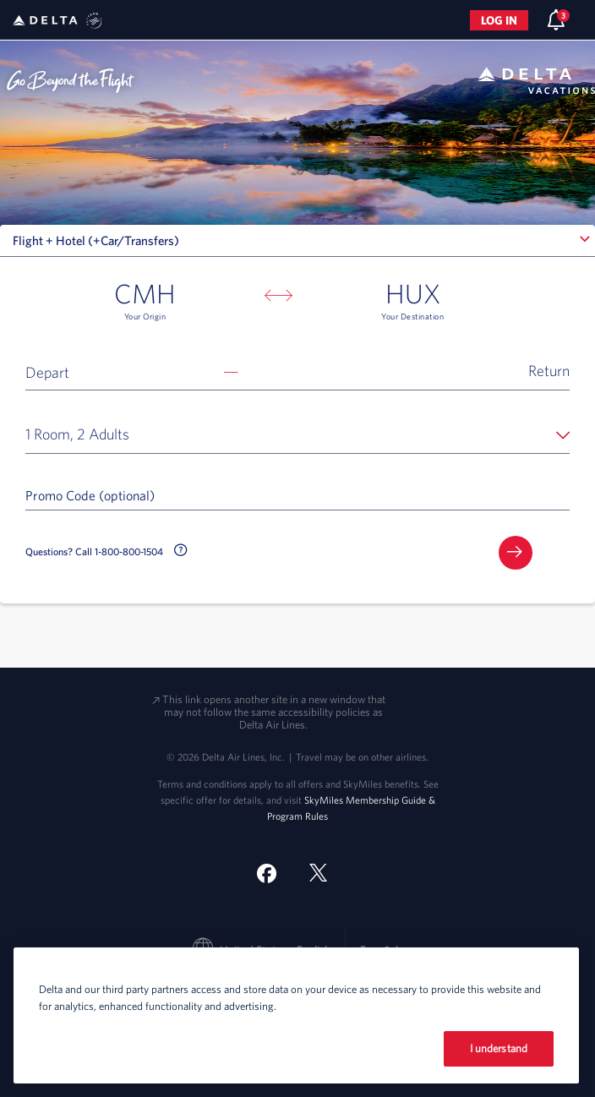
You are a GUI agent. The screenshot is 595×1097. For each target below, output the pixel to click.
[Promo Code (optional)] (297, 494)
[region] (296, 1015)
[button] (297, 371)
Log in (499, 20)
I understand (499, 1048)
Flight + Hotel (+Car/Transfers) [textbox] (96, 240)
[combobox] (297, 241)
